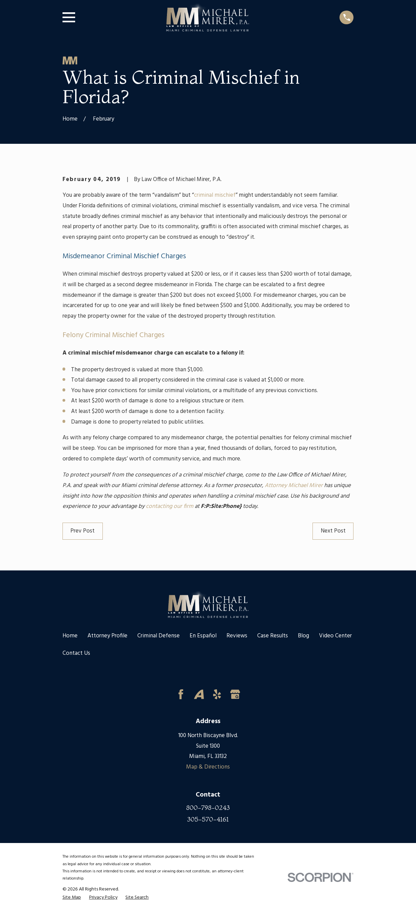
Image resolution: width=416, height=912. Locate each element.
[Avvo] (199, 694)
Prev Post (82, 531)
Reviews (236, 635)
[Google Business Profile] (235, 694)
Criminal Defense (158, 635)
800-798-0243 (208, 807)
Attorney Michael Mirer (294, 485)
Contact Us (76, 653)
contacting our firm (169, 506)
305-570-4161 (208, 819)
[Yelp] (217, 694)
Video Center (335, 635)
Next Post (333, 531)
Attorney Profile (107, 635)
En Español (203, 635)
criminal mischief (215, 195)
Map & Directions (208, 767)
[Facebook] (181, 694)
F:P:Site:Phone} (221, 506)
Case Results (272, 635)
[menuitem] (72, 898)
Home (70, 635)
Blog (303, 635)
